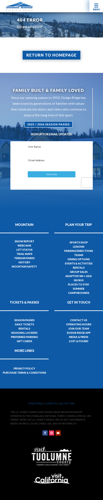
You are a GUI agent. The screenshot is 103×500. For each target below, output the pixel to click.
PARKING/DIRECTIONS (78, 250)
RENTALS (79, 267)
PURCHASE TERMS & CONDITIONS (24, 372)
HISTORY (24, 262)
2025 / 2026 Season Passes (48, 124)
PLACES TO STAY (78, 284)
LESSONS (78, 246)
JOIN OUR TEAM (78, 328)
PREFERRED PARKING (24, 336)
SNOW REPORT (24, 241)
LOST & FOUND (78, 341)
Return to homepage (51, 55)
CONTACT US (78, 320)
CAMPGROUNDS (78, 292)
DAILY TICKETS (24, 324)
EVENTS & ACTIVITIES (78, 263)
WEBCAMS (24, 245)
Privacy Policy (35, 403)
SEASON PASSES (24, 320)
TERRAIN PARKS (24, 258)
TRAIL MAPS (24, 253)
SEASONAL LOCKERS (24, 332)
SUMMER (78, 288)
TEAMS (78, 255)
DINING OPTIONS (79, 259)
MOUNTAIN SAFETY (24, 266)
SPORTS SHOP (79, 242)
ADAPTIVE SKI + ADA (78, 276)
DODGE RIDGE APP (79, 332)
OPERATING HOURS (78, 324)
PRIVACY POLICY (24, 368)
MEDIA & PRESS (78, 336)
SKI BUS (79, 280)
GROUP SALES (79, 271)
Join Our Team (67, 403)
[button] (96, 6)
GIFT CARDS (24, 341)
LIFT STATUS (24, 249)
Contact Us (51, 403)
